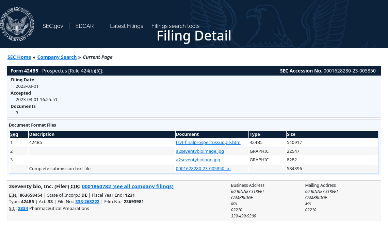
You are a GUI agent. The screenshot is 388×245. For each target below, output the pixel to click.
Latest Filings (126, 26)
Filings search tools (175, 26)
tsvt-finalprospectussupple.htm (208, 142)
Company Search (57, 57)
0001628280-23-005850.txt (203, 168)
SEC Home (19, 57)
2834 (23, 208)
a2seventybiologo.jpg (198, 160)
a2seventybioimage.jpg (200, 151)
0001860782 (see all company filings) (127, 186)
